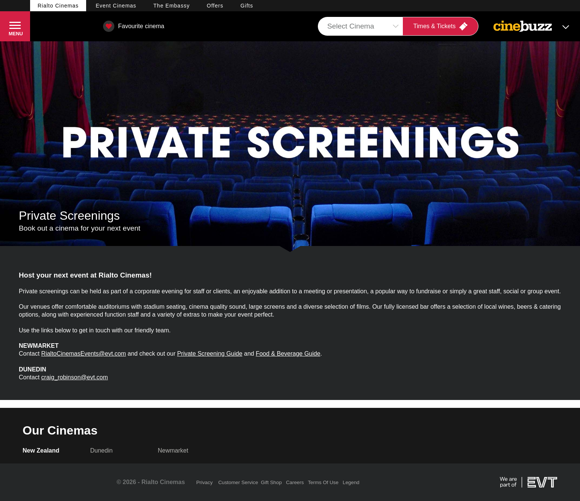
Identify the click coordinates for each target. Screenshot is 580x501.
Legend (351, 482)
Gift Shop (271, 482)
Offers (215, 6)
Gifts (246, 6)
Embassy (171, 6)
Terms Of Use (323, 482)
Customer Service (238, 482)
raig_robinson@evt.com (76, 377)
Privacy (204, 482)
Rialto (58, 6)
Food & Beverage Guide (288, 353)
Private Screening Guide (209, 353)
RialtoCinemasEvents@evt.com (83, 353)
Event (116, 6)
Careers (295, 482)
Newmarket (173, 450)
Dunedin (101, 450)
